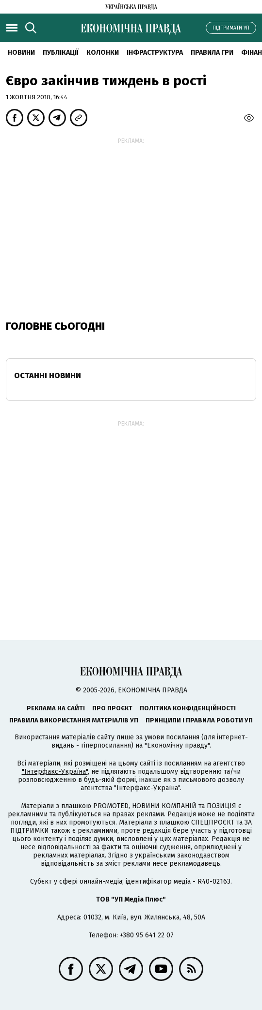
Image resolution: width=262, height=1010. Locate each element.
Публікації (61, 52)
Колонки (102, 52)
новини (21, 52)
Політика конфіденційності (188, 708)
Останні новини (47, 375)
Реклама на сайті (56, 708)
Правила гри (212, 52)
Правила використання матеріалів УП (73, 720)
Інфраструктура (155, 52)
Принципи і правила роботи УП (199, 720)
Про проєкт (112, 708)
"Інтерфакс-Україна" (55, 771)
